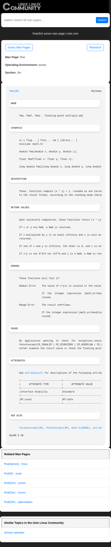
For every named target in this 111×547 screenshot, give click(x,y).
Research (95, 47)
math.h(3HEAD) (81, 428)
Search (102, 20)
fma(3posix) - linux (16, 463)
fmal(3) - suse (13, 473)
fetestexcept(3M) (57, 428)
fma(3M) (14, 91)
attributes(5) (34, 373)
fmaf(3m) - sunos (15, 483)
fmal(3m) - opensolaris (18, 502)
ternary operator (14, 532)
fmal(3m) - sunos (15, 492)
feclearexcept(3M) (31, 428)
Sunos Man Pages (19, 47)
